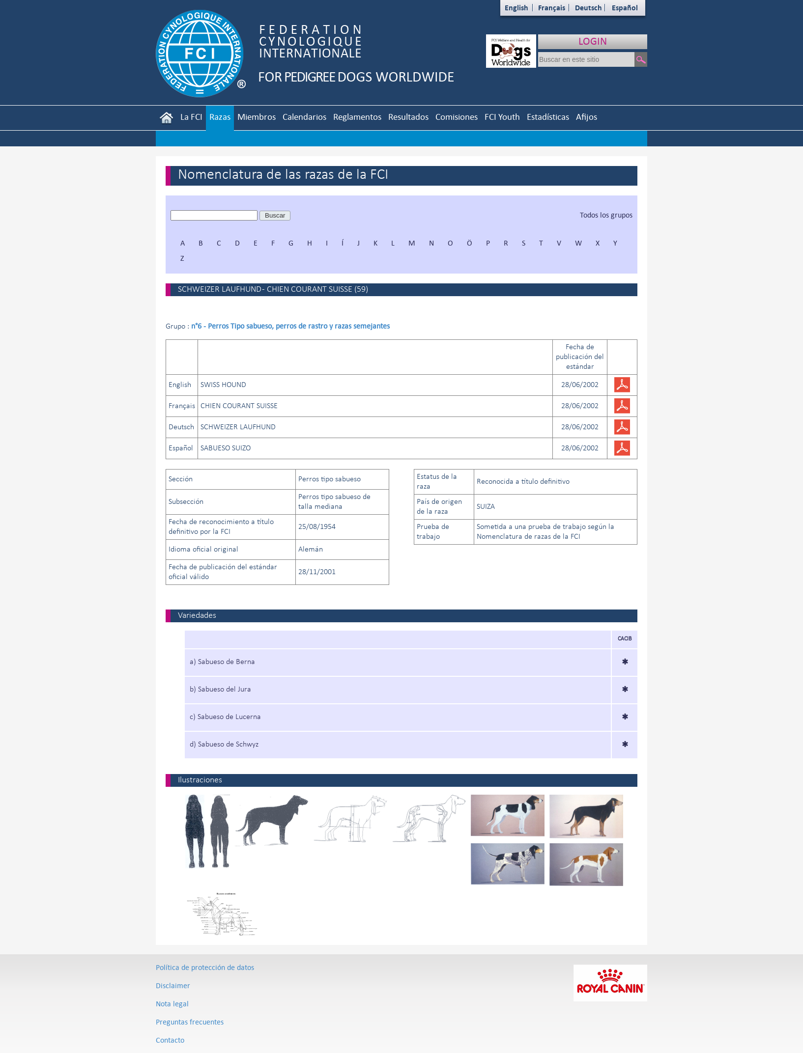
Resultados (408, 116)
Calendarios (304, 116)
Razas (219, 116)
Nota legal (172, 1003)
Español (625, 7)
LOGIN (592, 41)
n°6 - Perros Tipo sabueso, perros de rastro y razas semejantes (290, 326)
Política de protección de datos (205, 967)
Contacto (170, 1040)
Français (551, 7)
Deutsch (588, 7)
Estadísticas (548, 116)
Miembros (256, 116)
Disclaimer (173, 985)
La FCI (191, 116)
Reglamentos (357, 116)
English (516, 7)
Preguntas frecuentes (190, 1021)
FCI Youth (502, 116)
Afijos (586, 116)
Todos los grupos (606, 215)
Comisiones (456, 116)
